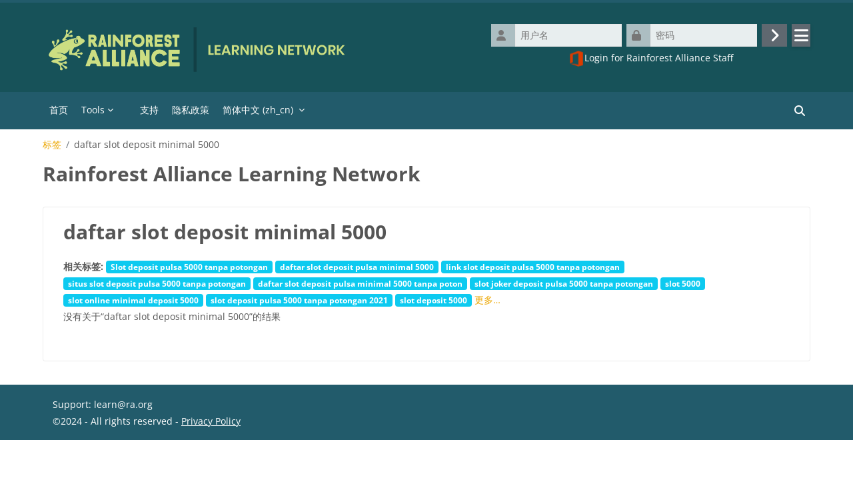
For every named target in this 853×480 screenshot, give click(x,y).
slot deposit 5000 (433, 300)
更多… (487, 299)
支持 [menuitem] (149, 109)
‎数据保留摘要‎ (81, 463)
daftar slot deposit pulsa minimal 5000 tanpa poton (360, 283)
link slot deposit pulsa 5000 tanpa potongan (533, 266)
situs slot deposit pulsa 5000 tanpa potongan (157, 283)
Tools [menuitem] (93, 109)
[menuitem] (126, 110)
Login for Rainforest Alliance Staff (650, 59)
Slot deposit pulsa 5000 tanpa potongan (189, 266)
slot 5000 (682, 283)
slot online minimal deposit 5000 (133, 300)
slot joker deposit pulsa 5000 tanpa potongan (563, 283)
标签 (52, 145)
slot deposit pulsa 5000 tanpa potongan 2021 (299, 300)
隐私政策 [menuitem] (190, 109)
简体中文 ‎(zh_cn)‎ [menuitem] (258, 109)
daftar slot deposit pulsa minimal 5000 (357, 266)
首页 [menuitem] (58, 109)
